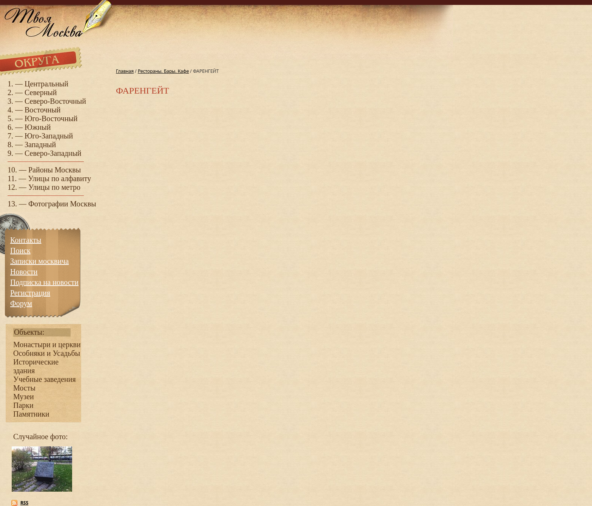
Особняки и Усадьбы (46, 353)
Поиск (20, 250)
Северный (41, 92)
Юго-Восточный (51, 118)
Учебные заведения (44, 379)
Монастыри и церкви (47, 344)
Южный (38, 127)
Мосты (24, 388)
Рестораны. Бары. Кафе (163, 71)
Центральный (46, 84)
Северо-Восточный (55, 101)
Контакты (26, 240)
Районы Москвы (54, 170)
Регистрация (30, 293)
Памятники (31, 414)
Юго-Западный (49, 136)
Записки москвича (39, 261)
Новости (24, 272)
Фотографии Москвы (62, 204)
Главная (125, 71)
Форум (21, 303)
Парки (23, 405)
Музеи (23, 396)
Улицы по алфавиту (59, 178)
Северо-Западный (53, 153)
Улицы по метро (54, 187)
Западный (40, 144)
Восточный (43, 110)
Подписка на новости (44, 282)
